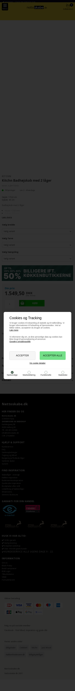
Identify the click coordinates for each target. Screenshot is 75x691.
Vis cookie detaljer (37, 363)
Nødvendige (12, 375)
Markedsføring (29, 375)
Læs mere (13, 330)
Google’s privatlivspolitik (19, 341)
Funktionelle (46, 375)
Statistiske (62, 375)
